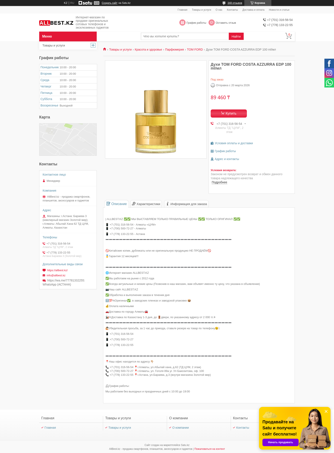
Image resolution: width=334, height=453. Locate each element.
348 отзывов (234, 2)
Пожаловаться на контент (209, 448)
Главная (182, 9)
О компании (180, 427)
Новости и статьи (279, 9)
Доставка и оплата (253, 9)
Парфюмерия (174, 49)
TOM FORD (195, 49)
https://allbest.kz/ (57, 270)
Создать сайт (109, 2)
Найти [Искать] (236, 36)
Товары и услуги (201, 9)
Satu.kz (185, 445)
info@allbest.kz (56, 275)
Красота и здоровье (148, 49)
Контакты (232, 9)
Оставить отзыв (226, 22)
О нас (219, 9)
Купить (231, 113)
